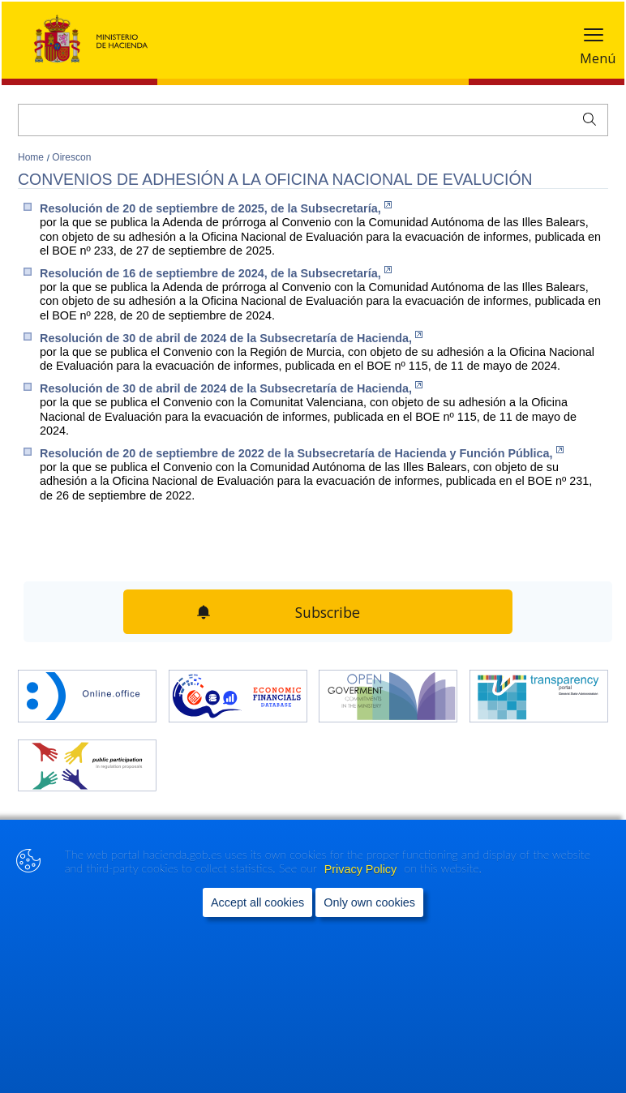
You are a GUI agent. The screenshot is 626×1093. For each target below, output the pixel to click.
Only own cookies (369, 902)
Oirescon (71, 157)
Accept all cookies (257, 902)
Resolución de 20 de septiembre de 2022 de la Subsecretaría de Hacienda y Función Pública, (302, 453)
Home (32, 157)
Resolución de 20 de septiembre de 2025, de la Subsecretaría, (216, 208)
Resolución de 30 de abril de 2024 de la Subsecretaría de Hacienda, (231, 338)
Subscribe (328, 612)
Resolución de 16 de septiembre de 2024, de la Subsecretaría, (216, 273)
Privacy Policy (362, 869)
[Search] (313, 120)
